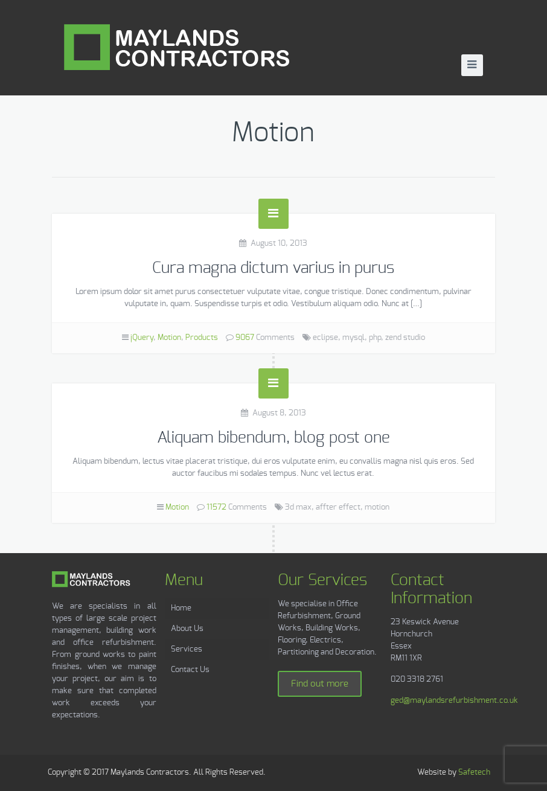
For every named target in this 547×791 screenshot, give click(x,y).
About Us (187, 629)
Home (181, 608)
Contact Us (190, 670)
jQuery (141, 338)
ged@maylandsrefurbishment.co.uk (454, 701)
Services (186, 649)
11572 (216, 507)
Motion (169, 338)
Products (201, 338)
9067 (244, 338)
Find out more (319, 683)
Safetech (474, 773)
